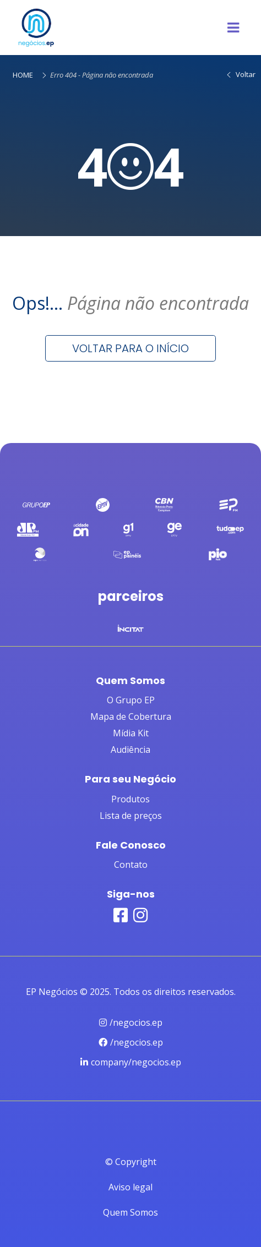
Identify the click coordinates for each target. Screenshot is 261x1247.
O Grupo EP (131, 700)
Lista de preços (131, 816)
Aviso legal (130, 1187)
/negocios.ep (130, 1022)
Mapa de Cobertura (130, 716)
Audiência (130, 749)
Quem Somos (130, 1212)
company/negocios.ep (130, 1062)
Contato (131, 864)
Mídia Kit (131, 733)
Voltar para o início (130, 348)
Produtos (130, 799)
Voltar (240, 74)
